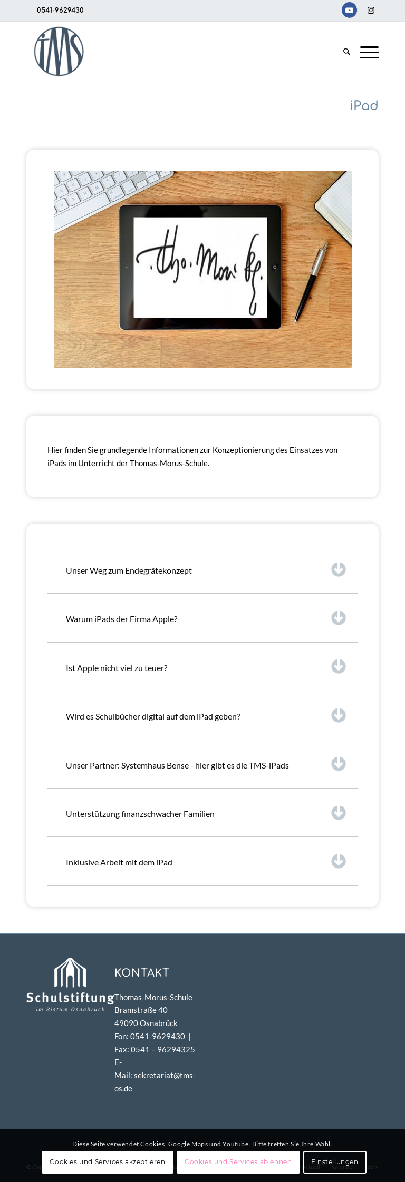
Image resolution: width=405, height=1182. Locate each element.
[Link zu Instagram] (371, 10)
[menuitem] (346, 52)
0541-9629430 (60, 10)
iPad (364, 106)
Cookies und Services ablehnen (238, 1162)
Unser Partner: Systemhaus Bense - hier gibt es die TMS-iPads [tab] (206, 763)
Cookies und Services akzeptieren (107, 1162)
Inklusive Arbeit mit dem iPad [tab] (206, 861)
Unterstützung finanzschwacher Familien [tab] (206, 812)
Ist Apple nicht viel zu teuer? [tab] (206, 666)
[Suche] (346, 52)
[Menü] (367, 52)
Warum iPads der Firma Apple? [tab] (206, 617)
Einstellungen (335, 1162)
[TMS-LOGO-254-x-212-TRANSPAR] (58, 52)
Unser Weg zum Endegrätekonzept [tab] (206, 569)
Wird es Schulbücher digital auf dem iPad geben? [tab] (206, 715)
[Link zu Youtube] (349, 10)
